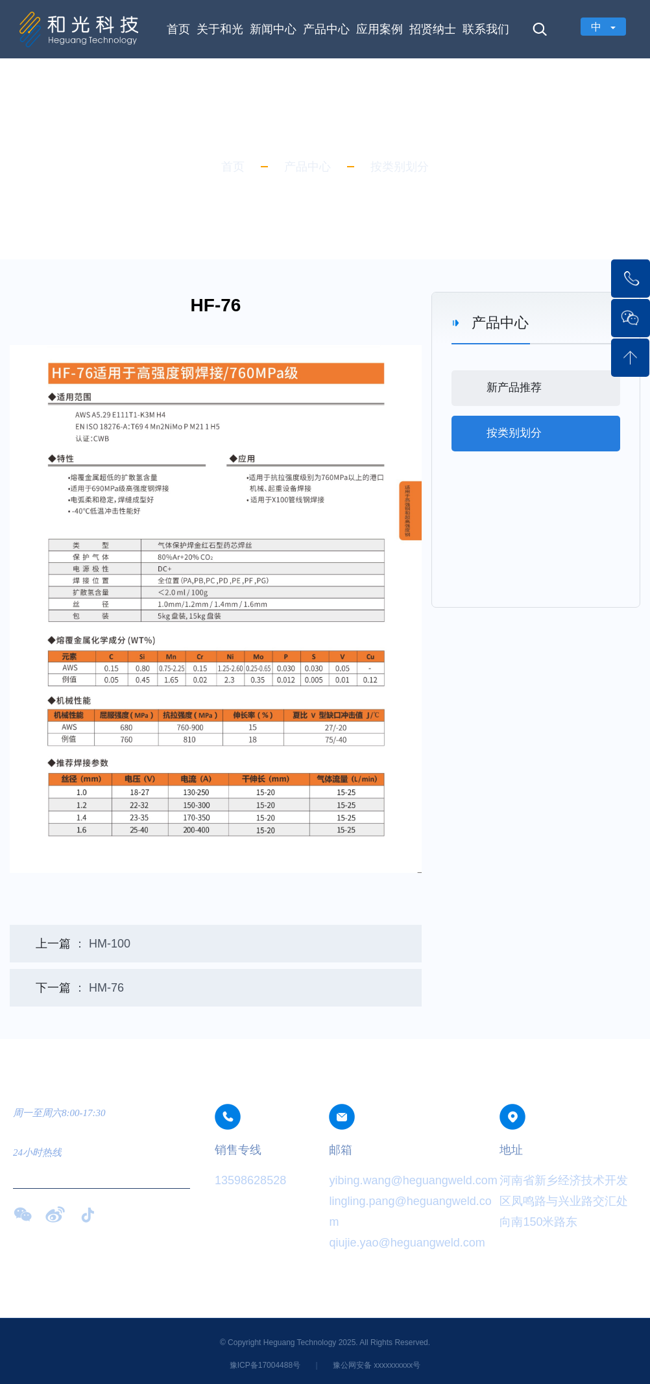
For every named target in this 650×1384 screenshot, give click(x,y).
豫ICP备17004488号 (266, 1365)
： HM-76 (80, 987)
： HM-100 (83, 943)
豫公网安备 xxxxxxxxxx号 (376, 1365)
